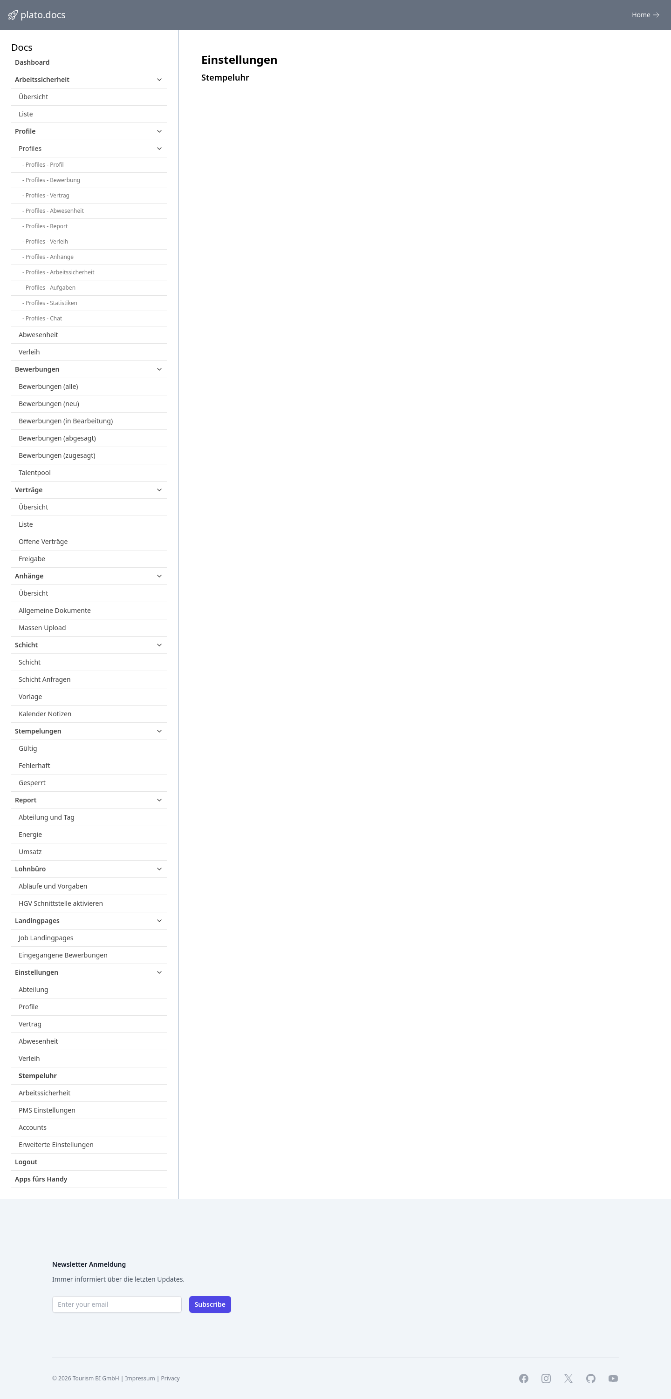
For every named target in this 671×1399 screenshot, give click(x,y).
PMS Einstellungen (47, 1110)
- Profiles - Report (45, 226)
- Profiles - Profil (43, 165)
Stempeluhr (38, 1075)
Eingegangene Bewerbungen (63, 955)
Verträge (28, 489)
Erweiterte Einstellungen (56, 1144)
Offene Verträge (43, 541)
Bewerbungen (37, 369)
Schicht (26, 644)
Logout (26, 1161)
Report (25, 799)
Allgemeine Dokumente (55, 610)
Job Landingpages (46, 937)
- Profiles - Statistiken (49, 303)
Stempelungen (38, 731)
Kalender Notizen (45, 713)
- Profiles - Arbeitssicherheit (58, 272)
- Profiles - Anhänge (48, 257)
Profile (25, 131)
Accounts (33, 1127)
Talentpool (35, 472)
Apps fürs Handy (41, 1179)
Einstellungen (36, 972)
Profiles (30, 148)
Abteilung (33, 989)
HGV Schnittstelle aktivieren (61, 903)
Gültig (28, 748)
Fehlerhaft (34, 765)
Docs (22, 47)
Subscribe (210, 1304)
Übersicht (33, 96)
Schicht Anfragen (45, 679)
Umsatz (30, 851)
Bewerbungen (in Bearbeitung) (66, 420)
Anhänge (29, 575)
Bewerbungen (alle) (48, 386)
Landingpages (37, 920)
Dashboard (32, 62)
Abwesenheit (38, 334)
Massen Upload (42, 627)
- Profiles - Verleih (45, 241)
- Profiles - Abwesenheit (53, 211)
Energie (30, 834)
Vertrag (30, 1023)
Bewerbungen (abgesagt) (57, 438)
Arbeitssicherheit (42, 79)
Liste (26, 113)
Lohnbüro (30, 868)
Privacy (170, 1378)
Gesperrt (32, 782)
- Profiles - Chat (42, 318)
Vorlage (30, 696)
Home (646, 14)
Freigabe (32, 558)
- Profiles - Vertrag (45, 195)
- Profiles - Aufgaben (48, 288)
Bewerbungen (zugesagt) (57, 455)
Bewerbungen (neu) (49, 403)
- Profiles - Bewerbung (51, 180)
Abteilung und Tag (47, 817)
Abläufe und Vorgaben (53, 886)
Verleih (29, 351)
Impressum (140, 1378)
